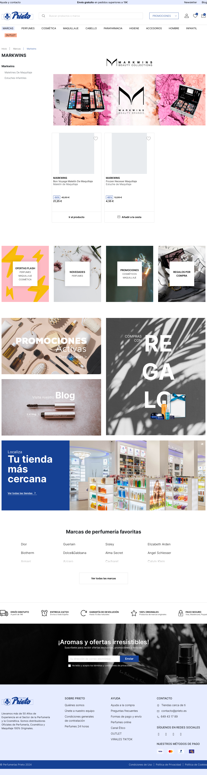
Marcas (17, 48)
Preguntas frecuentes (124, 710)
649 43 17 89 (169, 716)
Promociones (165, 15)
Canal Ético (118, 727)
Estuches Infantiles (15, 77)
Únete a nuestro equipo (79, 710)
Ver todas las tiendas (22, 493)
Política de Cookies (196, 764)
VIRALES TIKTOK (122, 739)
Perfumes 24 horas (77, 726)
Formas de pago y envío (126, 716)
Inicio (4, 48)
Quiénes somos (74, 705)
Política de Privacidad (168, 764)
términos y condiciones (105, 665)
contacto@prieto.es (174, 710)
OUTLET (116, 733)
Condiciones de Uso (140, 764)
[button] (203, 16)
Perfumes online (121, 722)
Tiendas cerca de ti (173, 705)
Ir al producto (76, 217)
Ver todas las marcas (103, 578)
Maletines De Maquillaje (18, 72)
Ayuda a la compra (123, 705)
